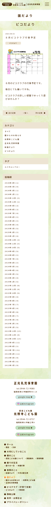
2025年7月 (10, 213)
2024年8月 (10, 255)
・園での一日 (9, 465)
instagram (25, 404)
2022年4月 (10, 361)
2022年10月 (10, 339)
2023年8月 (10, 301)
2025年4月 (10, 225)
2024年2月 (10, 278)
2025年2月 (10, 232)
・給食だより (9, 473)
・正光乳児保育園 (11, 482)
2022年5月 (10, 358)
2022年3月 (10, 365)
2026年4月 (10, 183)
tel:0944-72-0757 (25, 419)
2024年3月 (10, 274)
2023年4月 (10, 316)
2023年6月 (10, 308)
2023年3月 (10, 320)
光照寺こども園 (12, 139)
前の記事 (10, 113)
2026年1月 (10, 194)
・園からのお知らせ (12, 480)
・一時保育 (20, 490)
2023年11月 (10, 289)
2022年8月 (10, 346)
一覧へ (25, 113)
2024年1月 (10, 282)
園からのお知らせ (13, 135)
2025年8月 (10, 209)
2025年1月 (10, 236)
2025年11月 (10, 202)
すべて (8, 131)
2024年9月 (10, 251)
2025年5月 (10, 221)
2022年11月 (10, 335)
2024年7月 (10, 259)
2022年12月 (10, 331)
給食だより (10, 147)
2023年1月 (10, 327)
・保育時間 (39, 458)
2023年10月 (10, 293)
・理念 (6, 447)
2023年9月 (10, 297)
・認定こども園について (13, 458)
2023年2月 (10, 323)
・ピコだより (9, 490)
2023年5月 (10, 312)
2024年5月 (10, 266)
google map (25, 397)
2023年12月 (10, 285)
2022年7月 (10, 350)
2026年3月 (10, 187)
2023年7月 (10, 304)
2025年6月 (10, 217)
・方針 (13, 447)
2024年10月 (10, 247)
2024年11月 (10, 244)
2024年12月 (10, 240)
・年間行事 (20, 465)
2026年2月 (10, 190)
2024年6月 (10, 263)
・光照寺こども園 (28, 480)
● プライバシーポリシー (16, 502)
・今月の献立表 (22, 473)
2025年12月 (10, 198)
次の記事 (40, 113)
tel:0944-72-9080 (25, 388)
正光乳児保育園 (12, 143)
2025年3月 (10, 228)
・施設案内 (29, 458)
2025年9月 (10, 206)
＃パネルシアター (12, 167)
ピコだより (10, 151)
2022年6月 (10, 354)
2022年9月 (10, 342)
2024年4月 (10, 270)
